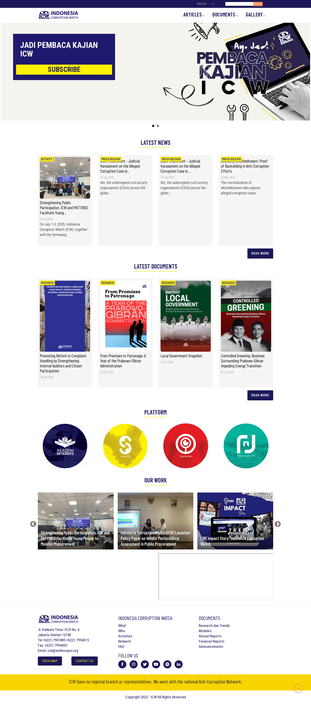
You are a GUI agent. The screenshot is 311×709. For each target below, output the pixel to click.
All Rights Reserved (172, 697)
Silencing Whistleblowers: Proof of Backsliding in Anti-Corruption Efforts (245, 165)
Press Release (110, 159)
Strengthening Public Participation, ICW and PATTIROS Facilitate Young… (64, 207)
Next (276, 523)
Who (121, 631)
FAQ (121, 646)
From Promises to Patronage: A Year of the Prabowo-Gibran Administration (123, 360)
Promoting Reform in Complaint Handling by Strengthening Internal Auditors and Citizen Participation (63, 363)
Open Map (50, 661)
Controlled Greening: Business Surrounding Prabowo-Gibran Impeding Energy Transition (243, 360)
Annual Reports (210, 636)
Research (47, 282)
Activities (125, 636)
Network (124, 641)
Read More (260, 253)
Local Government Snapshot (181, 355)
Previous (32, 523)
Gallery (255, 14)
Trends (225, 625)
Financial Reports (211, 641)
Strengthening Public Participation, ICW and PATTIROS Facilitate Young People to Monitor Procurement (75, 538)
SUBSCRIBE (64, 69)
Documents (225, 14)
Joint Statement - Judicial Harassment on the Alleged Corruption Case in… (120, 165)
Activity (46, 159)
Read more (260, 395)
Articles (193, 14)
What (122, 625)
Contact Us (84, 661)
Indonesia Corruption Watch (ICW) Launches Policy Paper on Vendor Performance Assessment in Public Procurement (155, 538)
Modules (205, 631)
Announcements (211, 646)
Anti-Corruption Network (220, 681)
